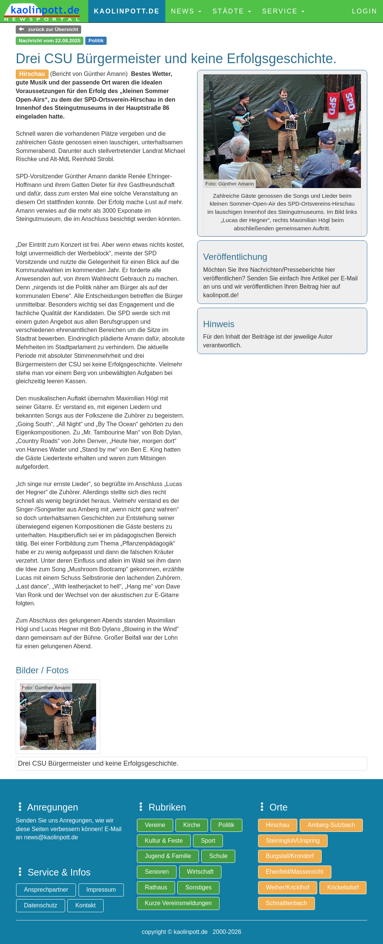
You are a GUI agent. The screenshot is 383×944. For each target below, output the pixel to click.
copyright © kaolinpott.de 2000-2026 (191, 932)
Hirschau (277, 825)
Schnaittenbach (286, 903)
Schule (218, 856)
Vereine (155, 825)
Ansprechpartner (46, 889)
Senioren (157, 871)
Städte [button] (231, 11)
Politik (226, 825)
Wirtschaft (200, 871)
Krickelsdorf (343, 887)
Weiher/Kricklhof (287, 887)
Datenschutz (40, 905)
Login (364, 11)
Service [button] (283, 11)
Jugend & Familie (168, 856)
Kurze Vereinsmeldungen (178, 903)
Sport (208, 840)
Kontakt (85, 905)
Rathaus (156, 887)
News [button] (186, 11)
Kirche (191, 825)
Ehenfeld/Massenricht (295, 871)
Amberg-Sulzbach (331, 825)
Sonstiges (198, 887)
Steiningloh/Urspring (293, 840)
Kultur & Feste (164, 840)
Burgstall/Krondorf (290, 856)
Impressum (101, 889)
